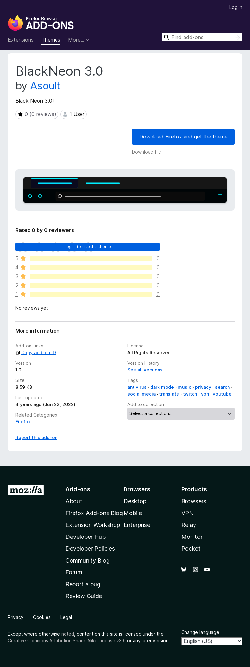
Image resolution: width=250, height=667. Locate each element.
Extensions (21, 40)
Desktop (135, 501)
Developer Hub (85, 536)
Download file (146, 151)
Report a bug (82, 584)
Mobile (133, 513)
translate (169, 393)
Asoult (45, 85)
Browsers (193, 501)
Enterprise (137, 524)
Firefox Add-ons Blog (94, 513)
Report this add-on (36, 437)
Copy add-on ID (35, 352)
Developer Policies (90, 548)
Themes (50, 40)
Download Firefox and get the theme (183, 136)
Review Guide (83, 596)
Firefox (23, 421)
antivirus (137, 387)
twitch (190, 393)
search (222, 387)
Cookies (42, 617)
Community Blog (87, 560)
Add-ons (77, 489)
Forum (73, 572)
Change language (200, 632)
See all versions (145, 369)
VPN (187, 513)
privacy (203, 387)
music (184, 387)
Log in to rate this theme (87, 246)
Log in (235, 7)
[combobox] (202, 37)
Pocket (191, 548)
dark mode (162, 387)
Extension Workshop (92, 524)
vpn (205, 393)
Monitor (192, 536)
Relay (188, 524)
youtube (222, 393)
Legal (66, 617)
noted (67, 634)
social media (141, 393)
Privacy (15, 617)
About (73, 501)
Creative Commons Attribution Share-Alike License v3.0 (67, 640)
